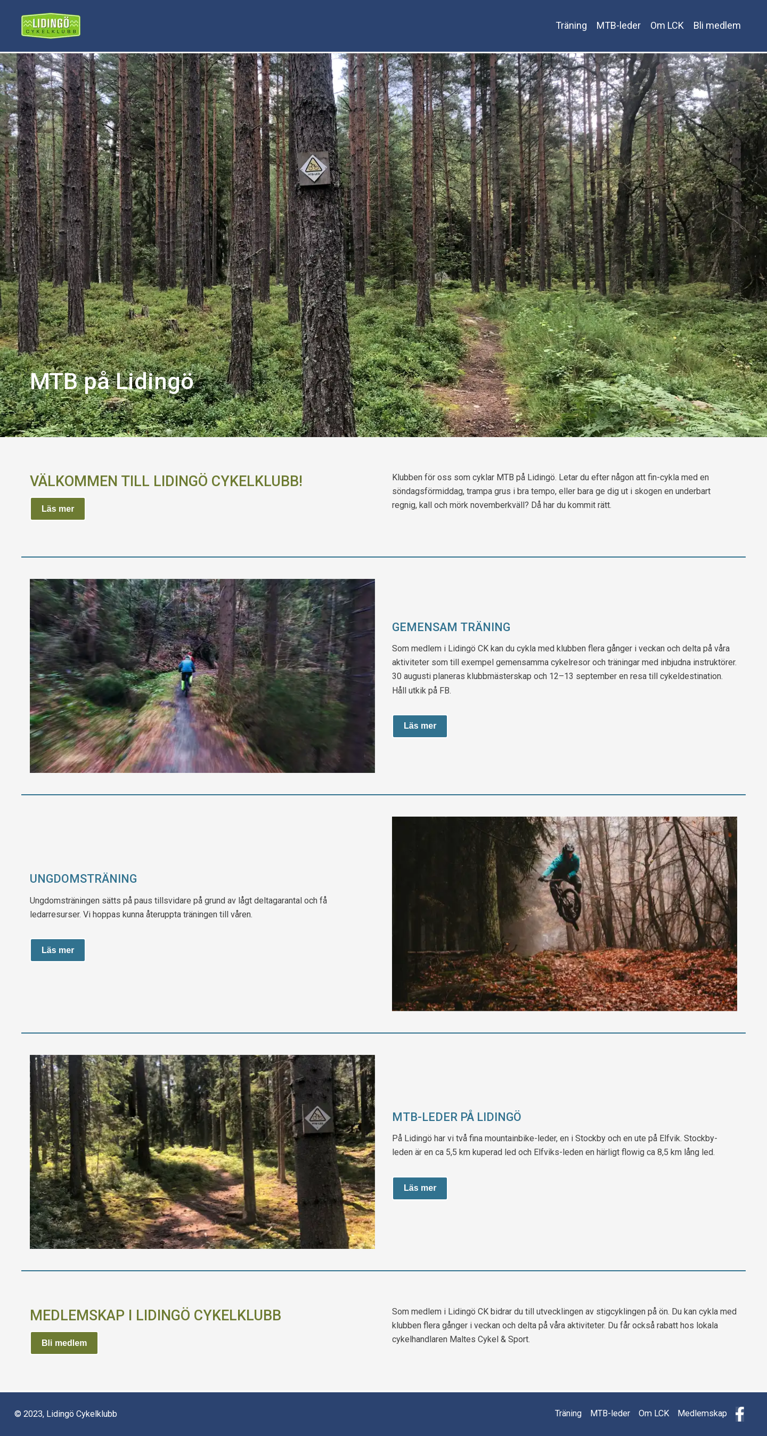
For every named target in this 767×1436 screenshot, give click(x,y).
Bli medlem (717, 25)
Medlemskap (702, 1413)
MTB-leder (619, 25)
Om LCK (667, 25)
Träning (571, 25)
